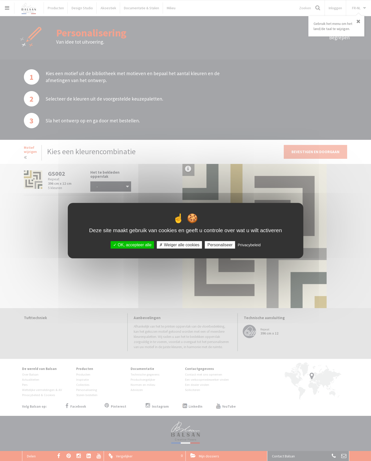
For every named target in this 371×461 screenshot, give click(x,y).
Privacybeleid (249, 244)
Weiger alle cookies (179, 244)
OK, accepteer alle (132, 244)
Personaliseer (220, 244)
